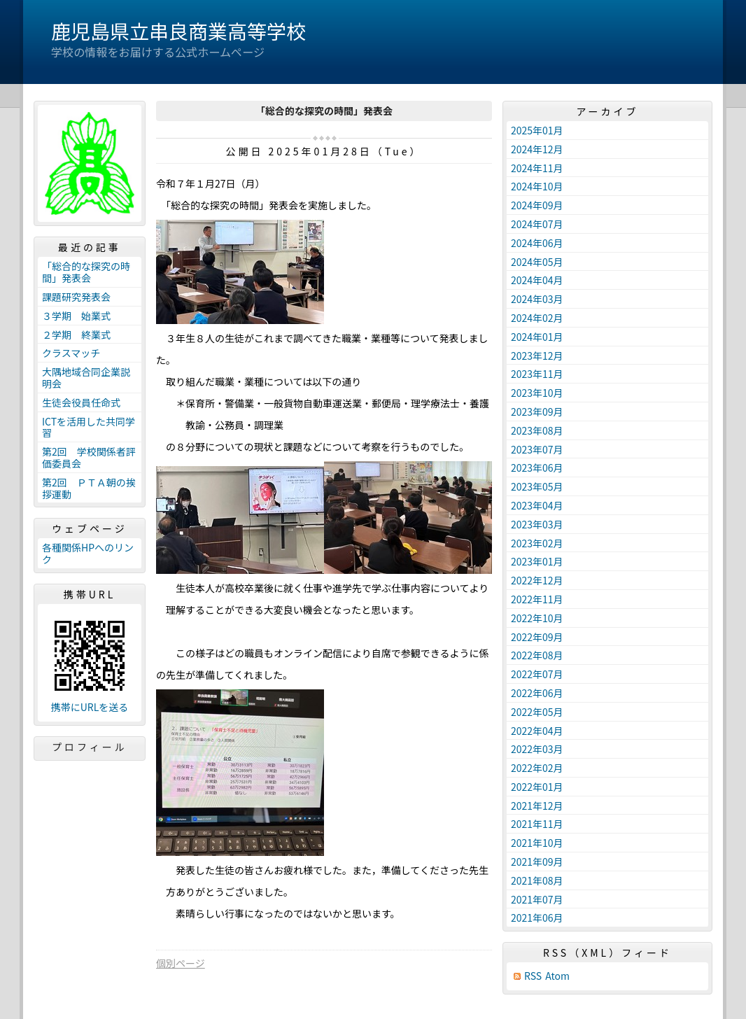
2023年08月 (537, 430)
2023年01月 (537, 561)
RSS (533, 976)
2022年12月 (537, 580)
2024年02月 (537, 318)
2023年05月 (537, 486)
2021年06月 (537, 918)
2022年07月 (537, 674)
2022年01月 (537, 787)
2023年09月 (537, 412)
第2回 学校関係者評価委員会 (89, 457)
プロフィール (89, 747)
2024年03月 (537, 299)
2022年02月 (537, 768)
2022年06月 (537, 693)
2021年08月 (537, 880)
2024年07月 (537, 224)
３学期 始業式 (76, 316)
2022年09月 (537, 637)
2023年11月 (537, 374)
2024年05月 (537, 262)
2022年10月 (537, 618)
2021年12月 (537, 806)
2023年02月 (537, 543)
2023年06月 (537, 468)
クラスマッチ (71, 353)
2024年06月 (537, 243)
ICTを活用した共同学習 (88, 427)
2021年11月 (537, 824)
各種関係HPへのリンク (88, 553)
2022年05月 (537, 712)
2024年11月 (537, 168)
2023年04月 (537, 505)
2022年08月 (537, 655)
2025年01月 (537, 130)
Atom (557, 976)
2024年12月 (537, 149)
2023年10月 (537, 393)
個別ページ (180, 963)
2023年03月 (537, 524)
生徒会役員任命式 (81, 402)
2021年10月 (537, 843)
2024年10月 (537, 186)
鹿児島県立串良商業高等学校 (178, 31)
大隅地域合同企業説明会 (86, 378)
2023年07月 (537, 449)
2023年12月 (537, 356)
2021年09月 (537, 862)
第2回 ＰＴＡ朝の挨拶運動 (89, 488)
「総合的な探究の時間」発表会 (86, 272)
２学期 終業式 (76, 335)
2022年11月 (537, 599)
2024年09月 (537, 205)
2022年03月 (537, 749)
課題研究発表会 (76, 297)
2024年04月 (537, 280)
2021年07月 (537, 899)
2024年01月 (537, 337)
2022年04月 (537, 731)
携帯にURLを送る (90, 707)
